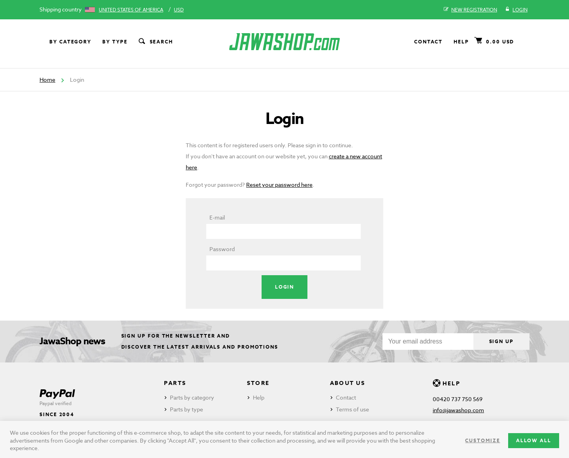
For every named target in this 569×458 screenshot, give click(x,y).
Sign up (501, 341)
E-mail (217, 217)
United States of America (131, 9)
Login (516, 9)
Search (155, 41)
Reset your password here (279, 184)
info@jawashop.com (458, 410)
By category (70, 41)
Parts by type (186, 409)
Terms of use (352, 409)
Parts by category (192, 397)
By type (114, 41)
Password (222, 249)
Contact (428, 41)
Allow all (533, 440)
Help (461, 41)
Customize (482, 440)
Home (47, 79)
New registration (470, 9)
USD (179, 9)
